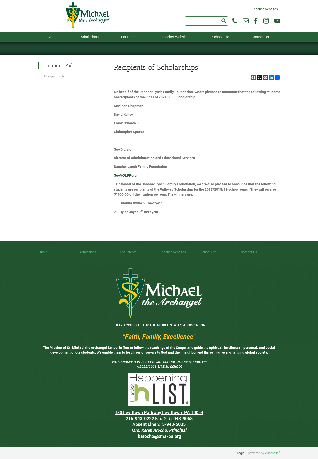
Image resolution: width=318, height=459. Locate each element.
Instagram (266, 21)
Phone (235, 21)
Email (246, 21)
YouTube (277, 21)
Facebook (256, 21)
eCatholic (272, 453)
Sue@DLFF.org (125, 175)
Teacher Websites (265, 8)
